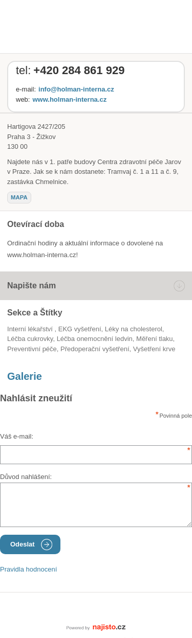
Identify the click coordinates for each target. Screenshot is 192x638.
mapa (19, 197)
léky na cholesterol (133, 329)
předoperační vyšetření (94, 349)
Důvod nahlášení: (26, 477)
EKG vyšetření (79, 329)
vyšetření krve (154, 349)
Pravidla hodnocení (28, 569)
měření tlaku (154, 339)
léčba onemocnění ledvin (95, 339)
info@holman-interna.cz (76, 89)
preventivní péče (32, 349)
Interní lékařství (31, 329)
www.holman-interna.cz (69, 99)
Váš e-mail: (16, 436)
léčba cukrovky (30, 339)
